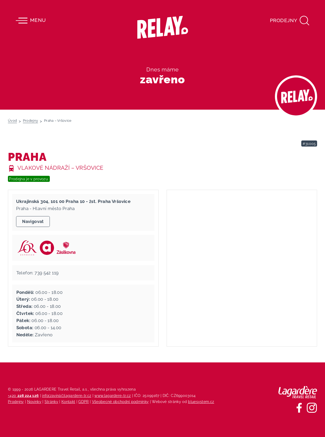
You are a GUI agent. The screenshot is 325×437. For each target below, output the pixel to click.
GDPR (83, 401)
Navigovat (32, 221)
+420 (23, 395)
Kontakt (68, 401)
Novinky (34, 401)
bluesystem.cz (201, 401)
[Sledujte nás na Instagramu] (312, 407)
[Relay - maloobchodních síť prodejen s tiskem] (162, 27)
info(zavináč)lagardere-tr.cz (66, 395)
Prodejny (16, 401)
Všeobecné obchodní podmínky (120, 401)
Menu (31, 20)
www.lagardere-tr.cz (112, 395)
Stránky (51, 401)
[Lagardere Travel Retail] (297, 392)
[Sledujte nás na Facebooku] (299, 407)
